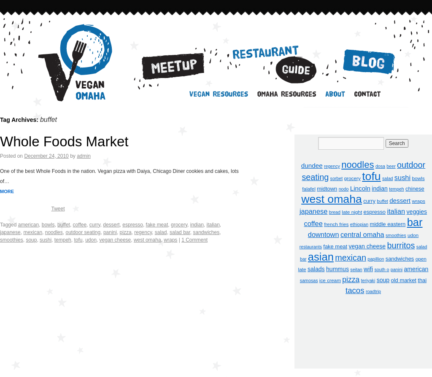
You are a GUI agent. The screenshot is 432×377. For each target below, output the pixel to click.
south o (381, 269)
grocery (179, 225)
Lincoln (360, 188)
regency (143, 232)
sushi (45, 240)
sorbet (336, 178)
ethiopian (359, 224)
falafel (308, 189)
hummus (337, 269)
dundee (312, 165)
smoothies (11, 240)
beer (390, 166)
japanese (10, 232)
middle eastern (387, 224)
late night (352, 212)
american (28, 225)
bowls (48, 225)
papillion (375, 258)
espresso (132, 225)
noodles (54, 232)
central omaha (362, 234)
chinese (414, 189)
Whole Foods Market (64, 141)
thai (422, 280)
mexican (32, 232)
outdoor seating (82, 232)
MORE (7, 191)
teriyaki (368, 280)
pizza (126, 232)
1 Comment (194, 240)
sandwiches (206, 232)
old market (403, 280)
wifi (368, 268)
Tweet (58, 209)
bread (334, 212)
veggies (417, 211)
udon (91, 240)
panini (110, 232)
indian (197, 225)
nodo (344, 188)
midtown (327, 189)
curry (94, 225)
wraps (170, 240)
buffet (63, 225)
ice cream (330, 280)
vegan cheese (115, 240)
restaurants (311, 246)
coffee (79, 225)
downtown (323, 234)
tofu (78, 240)
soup (31, 240)
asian (321, 257)
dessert (111, 225)
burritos (401, 245)
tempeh (62, 240)
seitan (356, 269)
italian (212, 225)
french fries (336, 224)
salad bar (180, 232)
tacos (355, 290)
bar (415, 222)
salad (161, 232)
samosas (309, 280)
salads (316, 269)
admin (84, 156)
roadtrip (373, 291)
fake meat (157, 225)
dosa (380, 166)
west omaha (147, 240)
